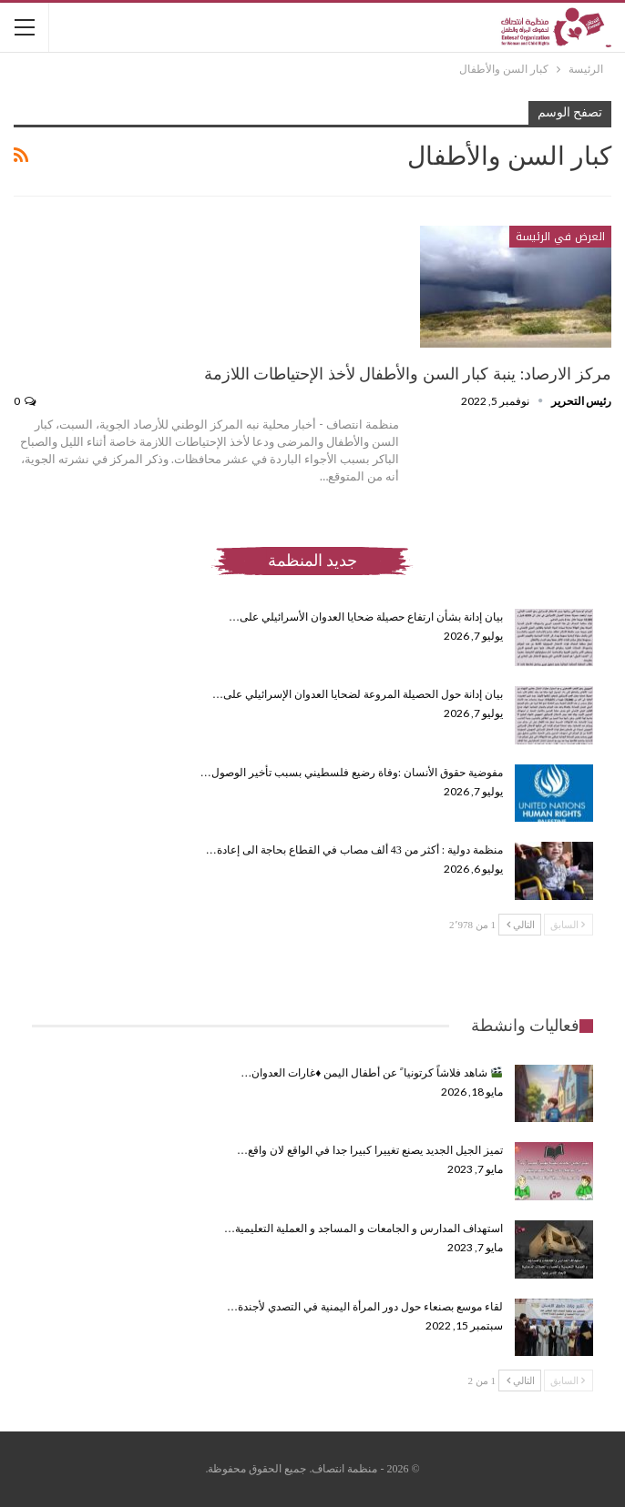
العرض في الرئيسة (560, 237)
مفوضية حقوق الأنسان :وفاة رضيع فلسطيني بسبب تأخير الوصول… (351, 772)
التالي (521, 924)
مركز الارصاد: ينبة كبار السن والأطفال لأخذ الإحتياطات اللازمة (407, 374)
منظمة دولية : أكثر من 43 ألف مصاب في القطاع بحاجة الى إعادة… (354, 850)
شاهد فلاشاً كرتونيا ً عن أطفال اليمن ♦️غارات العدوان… (371, 1073)
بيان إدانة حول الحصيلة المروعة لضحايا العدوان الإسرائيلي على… (357, 694)
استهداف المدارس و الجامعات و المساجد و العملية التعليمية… (363, 1228)
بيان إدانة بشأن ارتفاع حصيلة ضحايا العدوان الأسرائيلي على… (366, 617)
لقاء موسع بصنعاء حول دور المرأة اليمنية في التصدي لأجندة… (365, 1306)
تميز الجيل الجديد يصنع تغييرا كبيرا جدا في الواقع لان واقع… (370, 1150)
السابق (567, 924)
